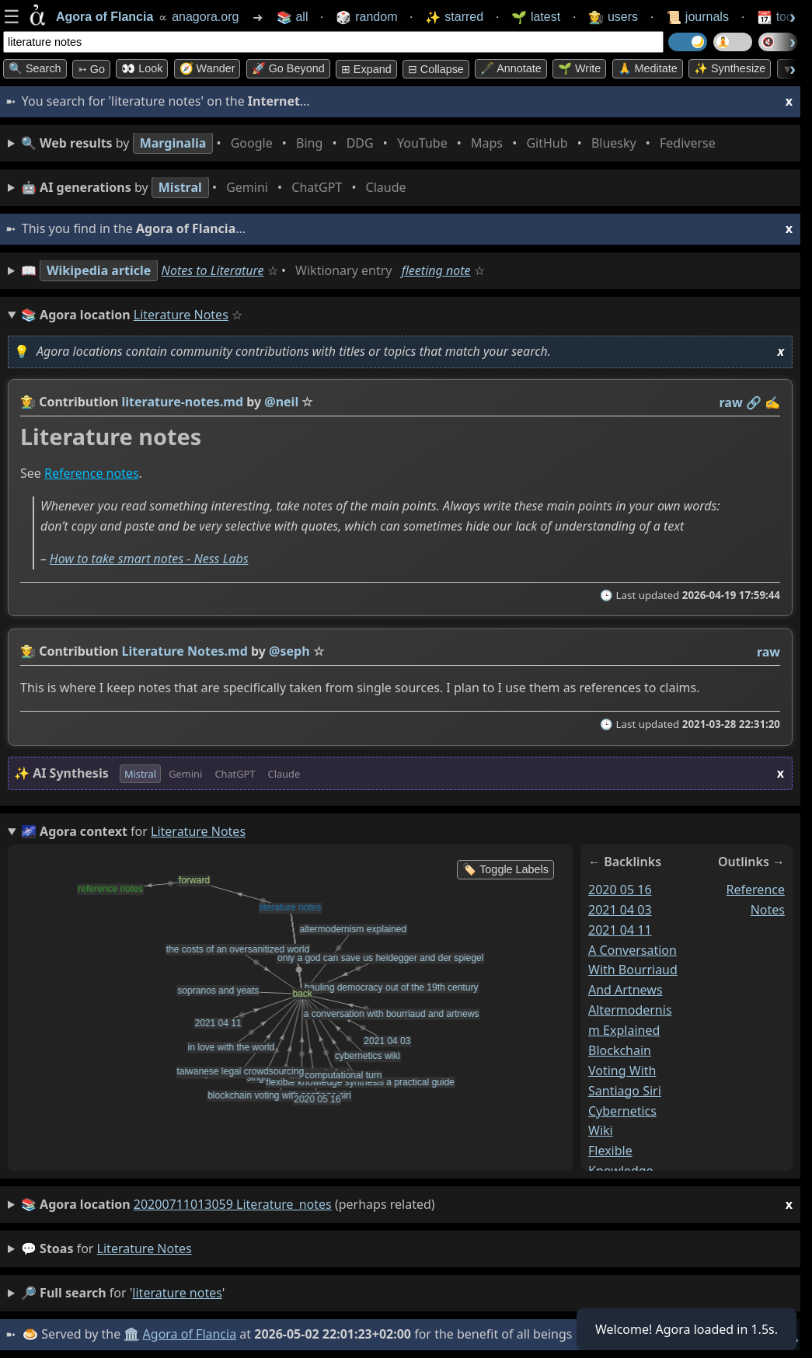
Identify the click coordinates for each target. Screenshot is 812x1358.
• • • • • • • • (371, 143)
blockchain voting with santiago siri (624, 1070)
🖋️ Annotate (511, 68)
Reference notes (91, 473)
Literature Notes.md (185, 651)
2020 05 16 (620, 889)
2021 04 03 (620, 909)
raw (731, 402)
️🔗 (753, 402)
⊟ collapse (436, 69)
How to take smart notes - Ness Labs (149, 558)
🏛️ (131, 1333)
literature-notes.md (182, 401)
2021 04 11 (620, 929)
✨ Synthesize (729, 68)
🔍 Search (35, 68)
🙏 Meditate (648, 68)
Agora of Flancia (190, 1333)
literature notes (144, 1248)
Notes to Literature (213, 270)
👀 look (141, 68)
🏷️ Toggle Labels (505, 869)
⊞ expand (366, 69)
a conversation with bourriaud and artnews (633, 969)
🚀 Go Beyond (288, 68)
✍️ (772, 402)
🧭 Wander (207, 68)
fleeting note (436, 270)
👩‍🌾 (28, 401)
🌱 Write (579, 68)
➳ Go (91, 69)
